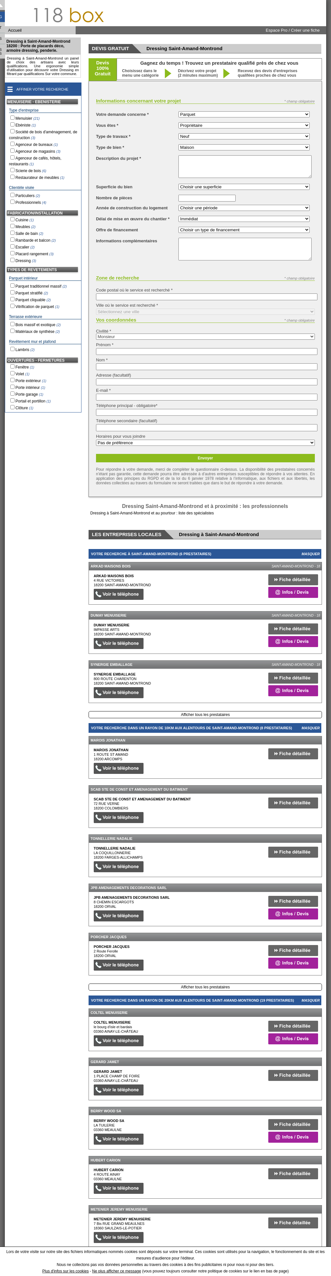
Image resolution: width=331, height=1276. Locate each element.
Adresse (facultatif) (113, 375)
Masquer (311, 554)
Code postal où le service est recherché (134, 290)
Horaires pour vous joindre (120, 436)
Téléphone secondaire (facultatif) (126, 420)
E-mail (103, 390)
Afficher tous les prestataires (205, 714)
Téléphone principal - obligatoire (126, 405)
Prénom (104, 344)
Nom (102, 360)
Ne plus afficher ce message (116, 1271)
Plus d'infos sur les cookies (65, 1271)
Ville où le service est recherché (127, 305)
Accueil (15, 30)
